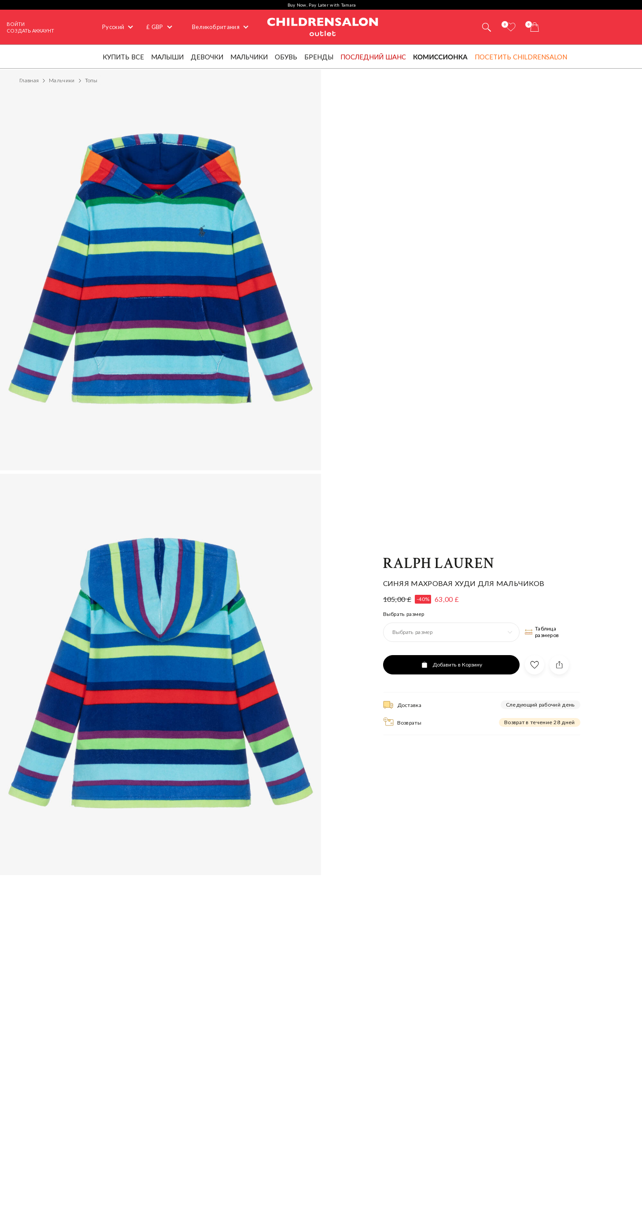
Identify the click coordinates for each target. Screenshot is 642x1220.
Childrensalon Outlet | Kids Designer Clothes (322, 26)
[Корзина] (534, 27)
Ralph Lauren (438, 563)
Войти (16, 24)
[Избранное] (511, 27)
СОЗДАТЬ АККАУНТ (30, 30)
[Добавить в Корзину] (451, 664)
